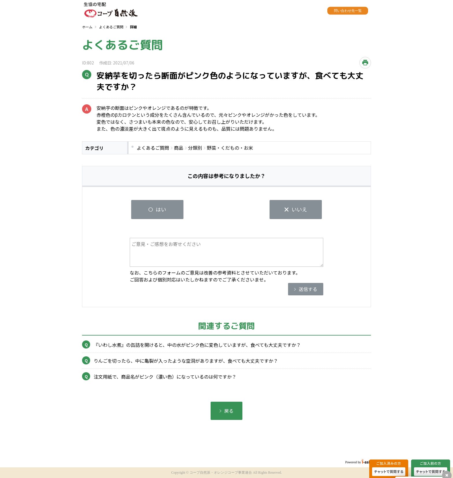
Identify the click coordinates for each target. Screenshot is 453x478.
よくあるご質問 (111, 26)
